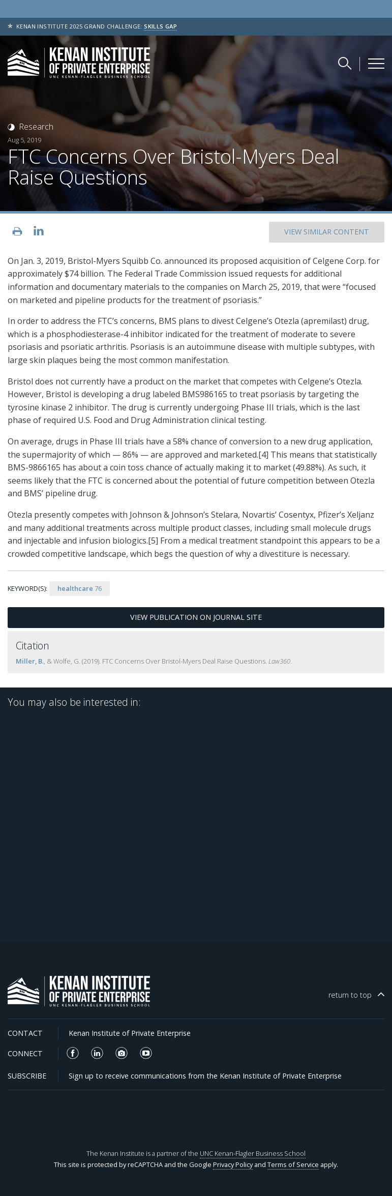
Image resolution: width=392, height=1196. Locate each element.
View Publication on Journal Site (196, 617)
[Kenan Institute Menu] (376, 63)
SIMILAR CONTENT (326, 231)
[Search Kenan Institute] (346, 63)
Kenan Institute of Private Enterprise (130, 1033)
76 (79, 588)
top (350, 995)
